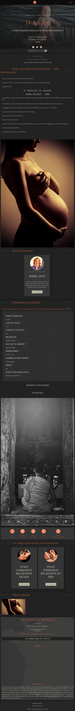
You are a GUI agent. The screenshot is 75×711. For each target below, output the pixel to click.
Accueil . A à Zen (37, 56)
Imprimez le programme (37, 385)
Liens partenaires (38, 706)
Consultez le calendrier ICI (13, 375)
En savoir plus (37, 292)
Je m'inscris (37, 393)
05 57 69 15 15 (37, 623)
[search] (36, 51)
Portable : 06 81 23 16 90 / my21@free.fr (37, 626)
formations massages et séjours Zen (37, 59)
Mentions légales (37, 703)
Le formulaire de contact (38, 639)
